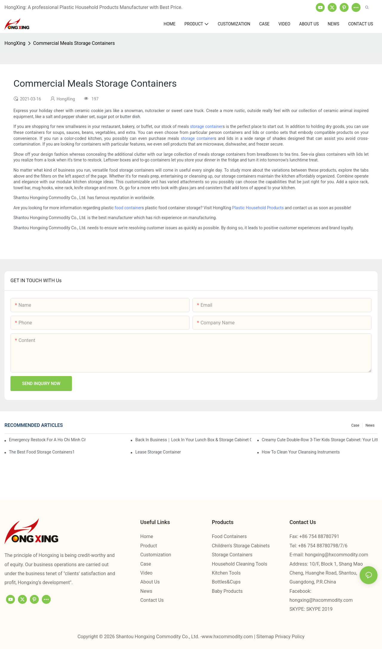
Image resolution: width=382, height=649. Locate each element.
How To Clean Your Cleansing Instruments (301, 452)
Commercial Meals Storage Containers (74, 43)
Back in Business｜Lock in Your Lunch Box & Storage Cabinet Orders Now (193, 439)
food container (128, 207)
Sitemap (265, 636)
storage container (206, 126)
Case (355, 425)
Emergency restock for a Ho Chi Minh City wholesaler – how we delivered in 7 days (47, 439)
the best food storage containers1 (42, 452)
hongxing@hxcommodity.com (336, 555)
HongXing (14, 43)
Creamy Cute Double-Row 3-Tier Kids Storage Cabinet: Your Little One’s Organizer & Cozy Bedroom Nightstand (320, 439)
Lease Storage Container (158, 452)
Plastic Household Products (258, 207)
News (370, 425)
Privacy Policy (290, 636)
